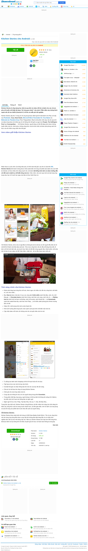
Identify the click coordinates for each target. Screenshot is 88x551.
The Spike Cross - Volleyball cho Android (71, 78)
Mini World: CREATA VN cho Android (70, 82)
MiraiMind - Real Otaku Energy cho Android (73, 188)
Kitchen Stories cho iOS (41, 535)
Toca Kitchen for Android (40, 518)
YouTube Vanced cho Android (73, 192)
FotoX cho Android (11, 526)
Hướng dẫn (64, 544)
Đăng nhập (38, 544)
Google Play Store (70, 65)
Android (8, 34)
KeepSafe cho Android (12, 535)
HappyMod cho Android (71, 106)
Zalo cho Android (70, 119)
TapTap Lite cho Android (72, 222)
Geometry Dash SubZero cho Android (71, 94)
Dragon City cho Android (70, 86)
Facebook (75, 544)
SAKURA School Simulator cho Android (71, 115)
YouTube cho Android (71, 139)
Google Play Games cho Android (73, 177)
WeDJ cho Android (70, 212)
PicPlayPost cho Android (41, 531)
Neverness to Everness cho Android (71, 90)
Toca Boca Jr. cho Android (12, 518)
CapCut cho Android (71, 197)
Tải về (19, 105)
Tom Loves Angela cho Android (73, 207)
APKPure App (69, 73)
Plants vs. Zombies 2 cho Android (71, 70)
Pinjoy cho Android (70, 182)
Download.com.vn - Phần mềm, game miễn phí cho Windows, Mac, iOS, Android (11, 2)
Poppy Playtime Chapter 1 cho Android (71, 123)
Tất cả (3, 6)
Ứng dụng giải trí (17, 34)
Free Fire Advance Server (71, 103)
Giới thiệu (5, 105)
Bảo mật (57, 544)
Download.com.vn (3, 35)
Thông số (13, 105)
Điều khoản (51, 544)
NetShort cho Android (71, 217)
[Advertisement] (44, 22)
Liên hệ (70, 544)
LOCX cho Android (40, 526)
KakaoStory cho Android (11, 531)
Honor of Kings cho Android (71, 132)
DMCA (85, 544)
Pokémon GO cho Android (71, 136)
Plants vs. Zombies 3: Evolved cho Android (71, 111)
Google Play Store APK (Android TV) (70, 99)
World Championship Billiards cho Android (71, 144)
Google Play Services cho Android (71, 128)
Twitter (81, 544)
